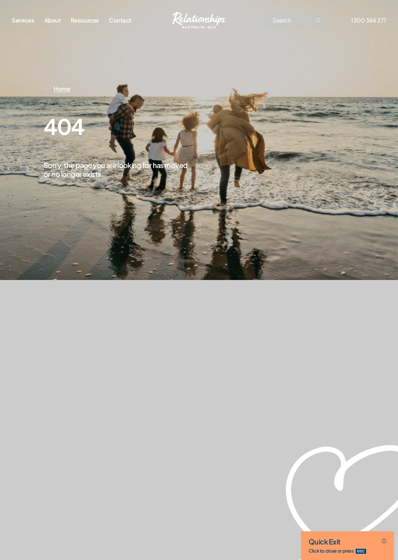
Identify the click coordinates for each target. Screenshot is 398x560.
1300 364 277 (368, 20)
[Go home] (199, 20)
